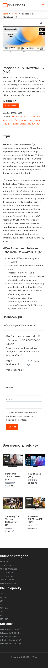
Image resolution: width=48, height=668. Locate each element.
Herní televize (17, 120)
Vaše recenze (15, 369)
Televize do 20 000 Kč (10, 636)
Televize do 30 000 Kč (10, 643)
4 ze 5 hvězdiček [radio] (38, 361)
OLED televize (6, 572)
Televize (15, 13)
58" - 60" (4, 608)
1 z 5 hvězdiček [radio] (28, 361)
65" (1, 611)
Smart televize (7, 579)
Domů (5, 13)
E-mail (10, 399)
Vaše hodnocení (13, 362)
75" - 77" (4, 619)
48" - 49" (4, 597)
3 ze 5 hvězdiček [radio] (35, 361)
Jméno (10, 387)
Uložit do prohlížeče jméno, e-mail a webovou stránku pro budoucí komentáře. (22, 416)
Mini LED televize (8, 568)
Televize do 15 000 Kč (10, 633)
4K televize (17, 117)
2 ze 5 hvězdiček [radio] (31, 361)
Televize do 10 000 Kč (10, 629)
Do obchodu (11, 105)
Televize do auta (8, 583)
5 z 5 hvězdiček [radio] (28, 364)
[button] (41, 23)
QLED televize (6, 576)
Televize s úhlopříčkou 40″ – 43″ (25, 124)
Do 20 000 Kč (29, 117)
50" (1, 601)
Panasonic (29, 120)
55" (1, 604)
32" (1, 593)
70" (1, 615)
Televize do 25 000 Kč (10, 640)
